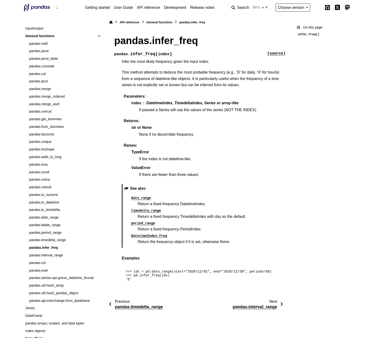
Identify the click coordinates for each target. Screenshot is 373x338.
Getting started (97, 7)
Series (30, 308)
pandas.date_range (44, 217)
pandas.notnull (40, 187)
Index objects (35, 331)
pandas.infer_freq (43, 247)
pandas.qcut (38, 81)
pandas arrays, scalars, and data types (54, 323)
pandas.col (37, 263)
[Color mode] (317, 8)
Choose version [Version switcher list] (291, 7)
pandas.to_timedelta (44, 210)
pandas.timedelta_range (47, 240)
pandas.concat (40, 111)
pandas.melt (38, 43)
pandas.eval (38, 270)
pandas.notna (39, 179)
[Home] (111, 22)
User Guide (123, 7)
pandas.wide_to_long (45, 157)
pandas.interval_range (46, 255)
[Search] (250, 7)
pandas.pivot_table (43, 58)
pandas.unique (40, 142)
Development (175, 7)
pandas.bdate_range (44, 225)
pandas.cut (37, 74)
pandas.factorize (41, 134)
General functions (39, 36)
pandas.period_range (45, 232)
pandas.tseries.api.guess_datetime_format (61, 278)
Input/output (34, 28)
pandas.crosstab (41, 66)
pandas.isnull (39, 172)
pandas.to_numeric (43, 195)
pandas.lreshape (41, 149)
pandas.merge (40, 89)
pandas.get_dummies (45, 119)
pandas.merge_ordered (47, 96)
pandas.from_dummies (46, 127)
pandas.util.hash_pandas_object (53, 293)
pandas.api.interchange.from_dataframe (59, 301)
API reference (148, 7)
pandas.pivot (39, 51)
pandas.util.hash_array (46, 285)
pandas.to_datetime (44, 202)
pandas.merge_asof (44, 104)
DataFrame (33, 316)
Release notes (202, 7)
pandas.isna (38, 164)
